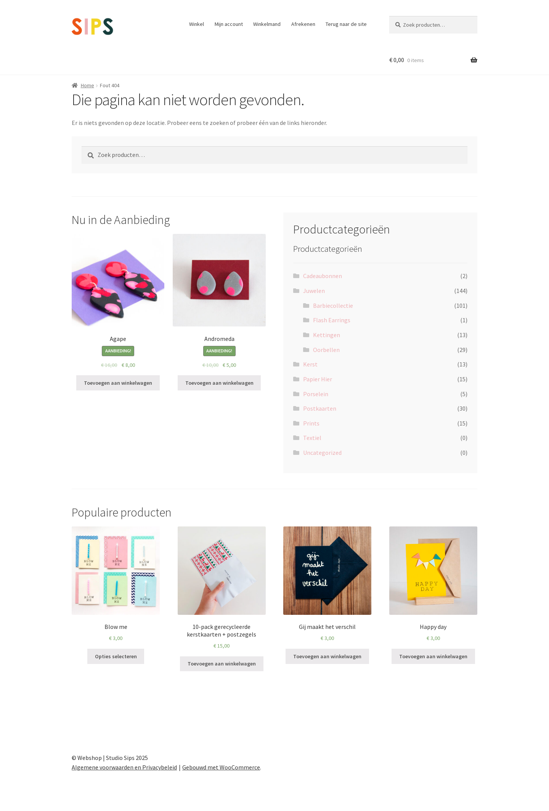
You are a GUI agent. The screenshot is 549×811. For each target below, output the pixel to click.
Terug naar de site (346, 24)
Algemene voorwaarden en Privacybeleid (124, 767)
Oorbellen (326, 350)
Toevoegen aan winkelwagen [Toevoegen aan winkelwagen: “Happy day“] (433, 656)
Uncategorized (322, 452)
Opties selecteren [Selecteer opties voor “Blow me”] (116, 656)
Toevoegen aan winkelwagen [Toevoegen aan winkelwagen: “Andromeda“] (219, 382)
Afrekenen (303, 24)
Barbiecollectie (333, 305)
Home (87, 85)
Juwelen (314, 290)
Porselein (315, 394)
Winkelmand (267, 24)
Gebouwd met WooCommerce (221, 767)
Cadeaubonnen (322, 276)
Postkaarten (319, 408)
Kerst (310, 364)
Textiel (312, 437)
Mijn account (229, 24)
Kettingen (326, 335)
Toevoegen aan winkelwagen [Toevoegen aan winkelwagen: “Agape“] (118, 382)
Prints (311, 423)
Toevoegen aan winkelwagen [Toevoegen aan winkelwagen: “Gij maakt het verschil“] (327, 656)
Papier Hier (317, 379)
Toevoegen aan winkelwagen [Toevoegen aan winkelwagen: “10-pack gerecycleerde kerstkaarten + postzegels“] (222, 663)
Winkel (196, 24)
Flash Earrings (331, 320)
